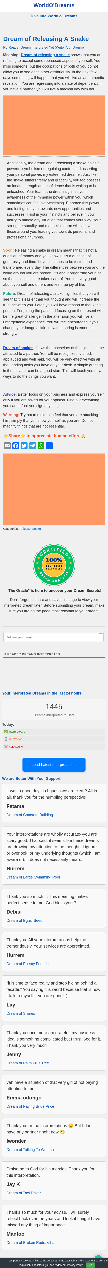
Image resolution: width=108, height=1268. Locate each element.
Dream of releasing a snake (45, 55)
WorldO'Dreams (54, 5)
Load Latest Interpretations (54, 765)
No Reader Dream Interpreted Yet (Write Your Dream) (43, 47)
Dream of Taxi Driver (24, 1193)
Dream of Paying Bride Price (30, 1106)
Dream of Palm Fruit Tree (28, 1063)
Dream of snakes (18, 348)
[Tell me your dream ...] (53, 637)
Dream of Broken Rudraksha (30, 1243)
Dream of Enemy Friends (28, 964)
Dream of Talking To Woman (30, 1150)
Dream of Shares (21, 1013)
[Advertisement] (54, 125)
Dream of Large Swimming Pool (33, 877)
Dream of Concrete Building (30, 815)
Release (25, 528)
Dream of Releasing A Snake (46, 38)
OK (90, 1265)
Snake (36, 528)
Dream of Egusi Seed (24, 920)
